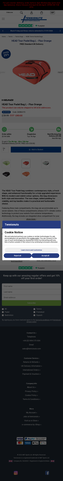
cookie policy (34, 238)
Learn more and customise (31, 250)
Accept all (45, 256)
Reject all (17, 256)
